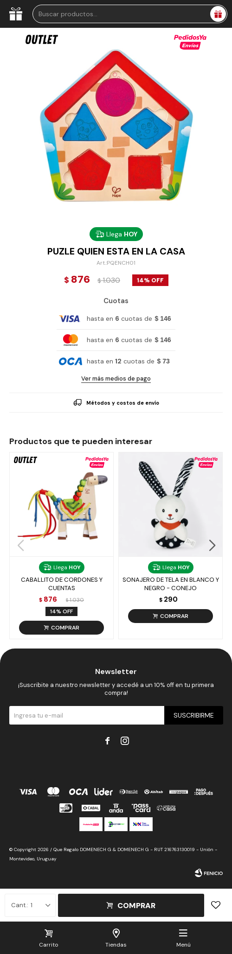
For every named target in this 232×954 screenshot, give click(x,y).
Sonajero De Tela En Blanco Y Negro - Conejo (170, 584)
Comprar (136, 905)
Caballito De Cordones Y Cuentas (62, 584)
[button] (212, 545)
